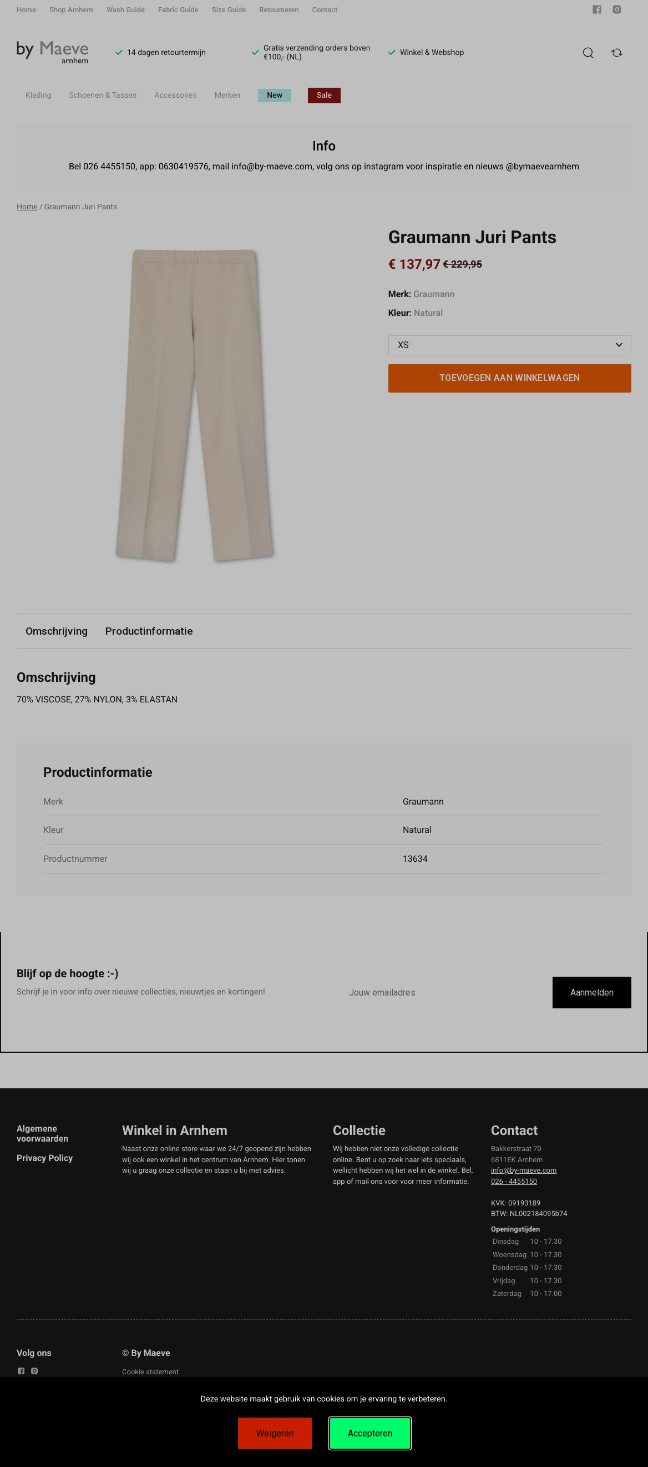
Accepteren (370, 1433)
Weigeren (274, 1433)
